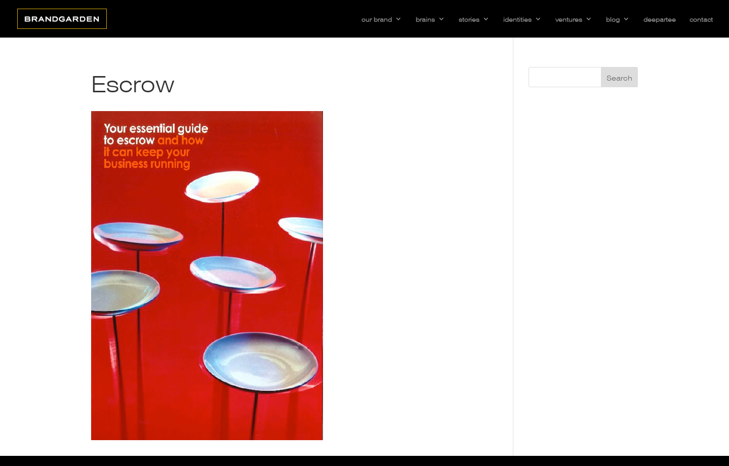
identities (517, 18)
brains (425, 18)
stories (469, 18)
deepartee (659, 18)
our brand (376, 18)
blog (613, 18)
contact (701, 18)
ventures (568, 18)
